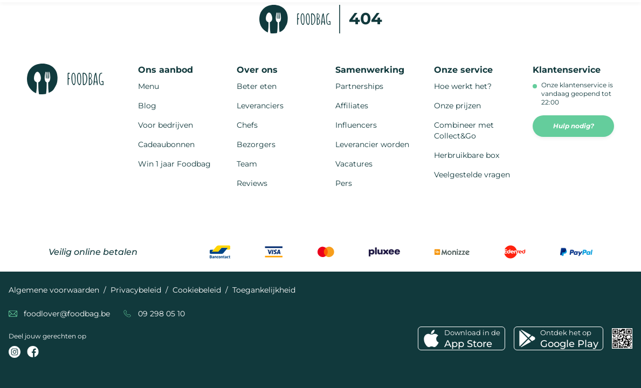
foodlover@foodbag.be (67, 313)
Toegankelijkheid (263, 290)
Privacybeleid (136, 290)
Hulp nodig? (573, 126)
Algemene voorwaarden (54, 290)
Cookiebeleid (197, 290)
